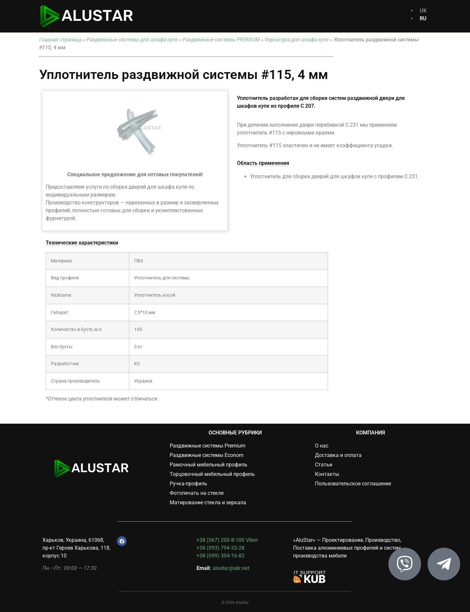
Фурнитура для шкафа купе (297, 40)
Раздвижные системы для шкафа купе (132, 40)
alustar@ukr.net (230, 568)
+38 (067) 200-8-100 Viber (227, 540)
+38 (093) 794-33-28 (220, 548)
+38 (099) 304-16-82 (220, 556)
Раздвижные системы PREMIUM (221, 40)
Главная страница (60, 40)
